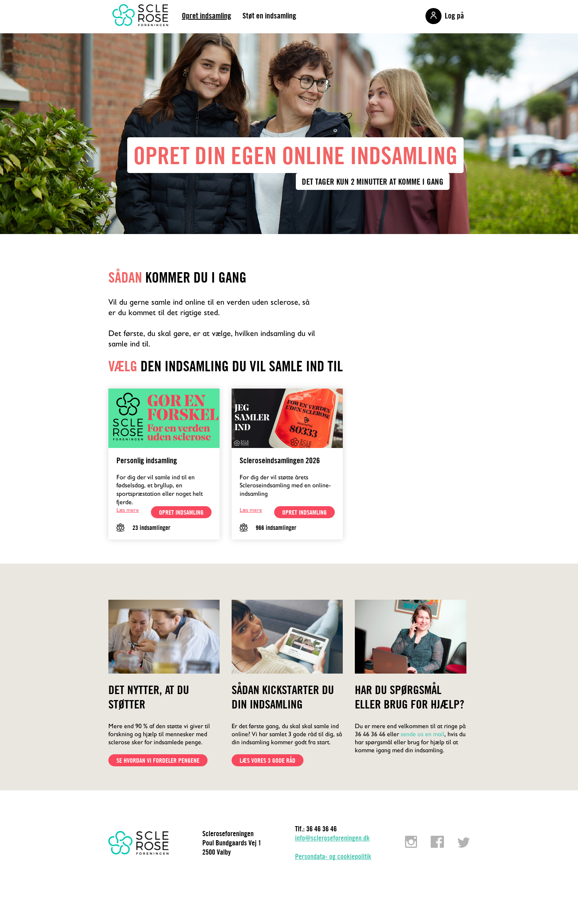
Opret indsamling (206, 15)
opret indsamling (181, 512)
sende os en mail (422, 734)
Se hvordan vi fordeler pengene (157, 760)
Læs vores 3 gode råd (267, 760)
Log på (454, 15)
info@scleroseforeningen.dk (332, 838)
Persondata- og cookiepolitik (333, 856)
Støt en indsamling (269, 15)
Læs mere (127, 510)
